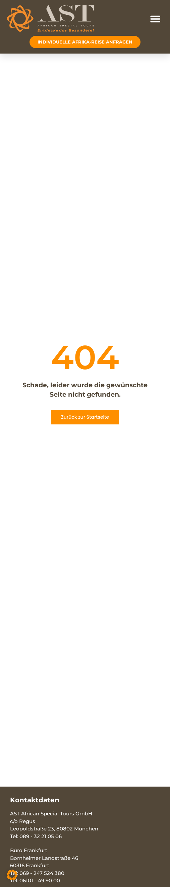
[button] (155, 19)
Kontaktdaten (34, 800)
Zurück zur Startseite (85, 417)
